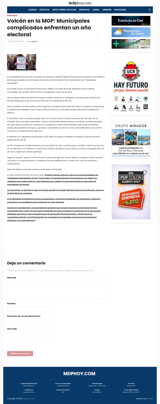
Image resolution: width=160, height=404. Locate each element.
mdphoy (34, 41)
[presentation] (26, 345)
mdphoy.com (79, 373)
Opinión (107, 9)
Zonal (96, 9)
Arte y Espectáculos (64, 9)
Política (44, 9)
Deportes (84, 9)
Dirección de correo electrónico (23, 316)
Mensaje (11, 277)
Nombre (11, 303)
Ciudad (32, 9)
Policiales (120, 9)
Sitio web (12, 328)
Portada (12, 15)
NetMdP (149, 398)
